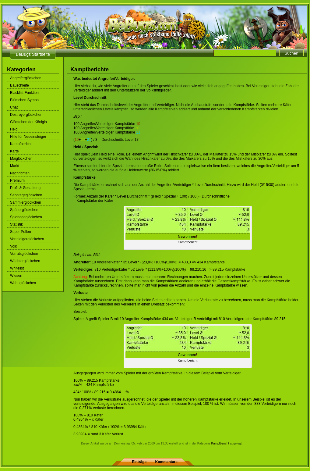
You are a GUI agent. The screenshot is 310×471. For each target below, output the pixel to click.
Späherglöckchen (24, 210)
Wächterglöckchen (25, 261)
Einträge (139, 462)
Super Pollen (20, 232)
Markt (14, 166)
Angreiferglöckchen (25, 78)
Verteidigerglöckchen (27, 239)
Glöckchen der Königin (28, 122)
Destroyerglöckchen (26, 114)
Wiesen (16, 275)
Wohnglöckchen (23, 283)
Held (14, 129)
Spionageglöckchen (26, 217)
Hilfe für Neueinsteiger (28, 136)
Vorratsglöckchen (24, 254)
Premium (17, 180)
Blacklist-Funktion (24, 93)
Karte (14, 151)
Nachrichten (20, 173)
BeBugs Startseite (33, 54)
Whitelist (17, 268)
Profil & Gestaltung (25, 188)
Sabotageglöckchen (26, 195)
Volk (13, 246)
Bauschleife (19, 85)
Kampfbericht (21, 144)
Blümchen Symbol (25, 100)
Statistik (16, 224)
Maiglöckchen (21, 158)
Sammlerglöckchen (25, 202)
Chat (14, 107)
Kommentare (166, 462)
